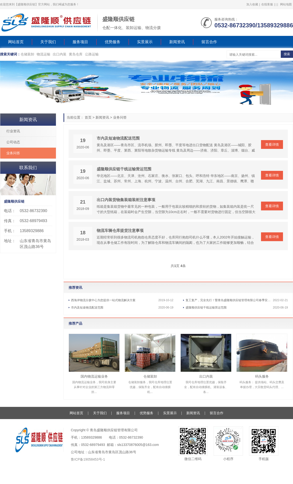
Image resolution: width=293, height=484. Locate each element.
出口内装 (59, 54)
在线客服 (267, 4)
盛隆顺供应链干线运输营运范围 (124, 169)
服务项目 (80, 42)
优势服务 (112, 42)
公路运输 (92, 54)
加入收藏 (252, 4)
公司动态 (13, 142)
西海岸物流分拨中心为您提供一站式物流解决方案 (103, 300)
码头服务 (262, 376)
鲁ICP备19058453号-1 (88, 459)
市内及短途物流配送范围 (118, 138)
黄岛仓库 (76, 54)
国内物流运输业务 (94, 376)
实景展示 (145, 42)
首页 (88, 117)
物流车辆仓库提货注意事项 (120, 230)
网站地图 (286, 4)
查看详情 (272, 144)
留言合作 (209, 42)
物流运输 (43, 54)
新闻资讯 (177, 42)
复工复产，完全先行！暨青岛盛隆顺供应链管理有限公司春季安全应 (229, 300)
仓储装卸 (27, 54)
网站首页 (16, 42)
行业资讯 (13, 131)
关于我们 (48, 42)
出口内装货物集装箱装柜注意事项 (126, 200)
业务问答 (120, 117)
